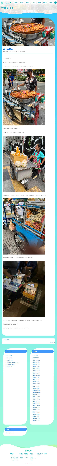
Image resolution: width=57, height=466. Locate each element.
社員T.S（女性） (36, 400)
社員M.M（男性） (37, 392)
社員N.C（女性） (36, 401)
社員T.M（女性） (37, 383)
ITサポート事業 (13, 456)
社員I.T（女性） (36, 405)
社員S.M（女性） (36, 364)
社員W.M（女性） (37, 390)
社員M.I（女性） (36, 396)
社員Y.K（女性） (36, 377)
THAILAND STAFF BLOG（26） (13, 362)
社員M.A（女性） (37, 375)
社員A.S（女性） (36, 394)
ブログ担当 (6, 51)
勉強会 (32, 457)
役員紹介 (21, 456)
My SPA (51, 342)
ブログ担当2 (36, 357)
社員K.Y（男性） (36, 416)
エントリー (33, 2)
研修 (31, 456)
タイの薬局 (6, 339)
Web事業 (12, 454)
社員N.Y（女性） (36, 386)
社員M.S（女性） (36, 413)
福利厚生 (32, 454)
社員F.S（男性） (36, 360)
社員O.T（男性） (36, 379)
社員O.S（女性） (36, 403)
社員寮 (32, 460)
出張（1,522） (10, 355)
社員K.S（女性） (36, 388)
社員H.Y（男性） (36, 411)
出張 (20, 51)
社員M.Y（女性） (37, 418)
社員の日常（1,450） (11, 364)
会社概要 (21, 454)
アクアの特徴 (27, 456)
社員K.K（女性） (36, 381)
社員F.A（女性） (36, 372)
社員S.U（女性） (36, 370)
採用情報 (26, 454)
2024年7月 (22, 51)
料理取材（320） (10, 360)
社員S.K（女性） (36, 366)
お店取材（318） (10, 359)
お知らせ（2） (10, 366)
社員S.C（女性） (36, 414)
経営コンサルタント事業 (14, 457)
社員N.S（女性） (36, 362)
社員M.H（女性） (37, 368)
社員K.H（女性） (36, 359)
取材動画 (51, 2)
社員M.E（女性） (37, 374)
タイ (24, 51)
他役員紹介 (21, 457)
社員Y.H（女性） (36, 407)
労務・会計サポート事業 (14, 460)
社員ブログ (45, 2)
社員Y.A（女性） (36, 398)
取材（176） (9, 357)
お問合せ (45, 453)
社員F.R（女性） (36, 385)
